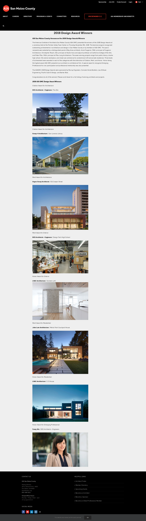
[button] (3, 26)
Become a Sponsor (82, 497)
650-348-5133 (26, 492)
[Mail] (40, 511)
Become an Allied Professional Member (89, 501)
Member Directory (82, 485)
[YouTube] (27, 511)
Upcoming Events (81, 489)
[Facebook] (23, 511)
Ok (88, 517)
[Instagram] (35, 511)
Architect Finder (81, 481)
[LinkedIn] (31, 511)
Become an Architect (82, 493)
